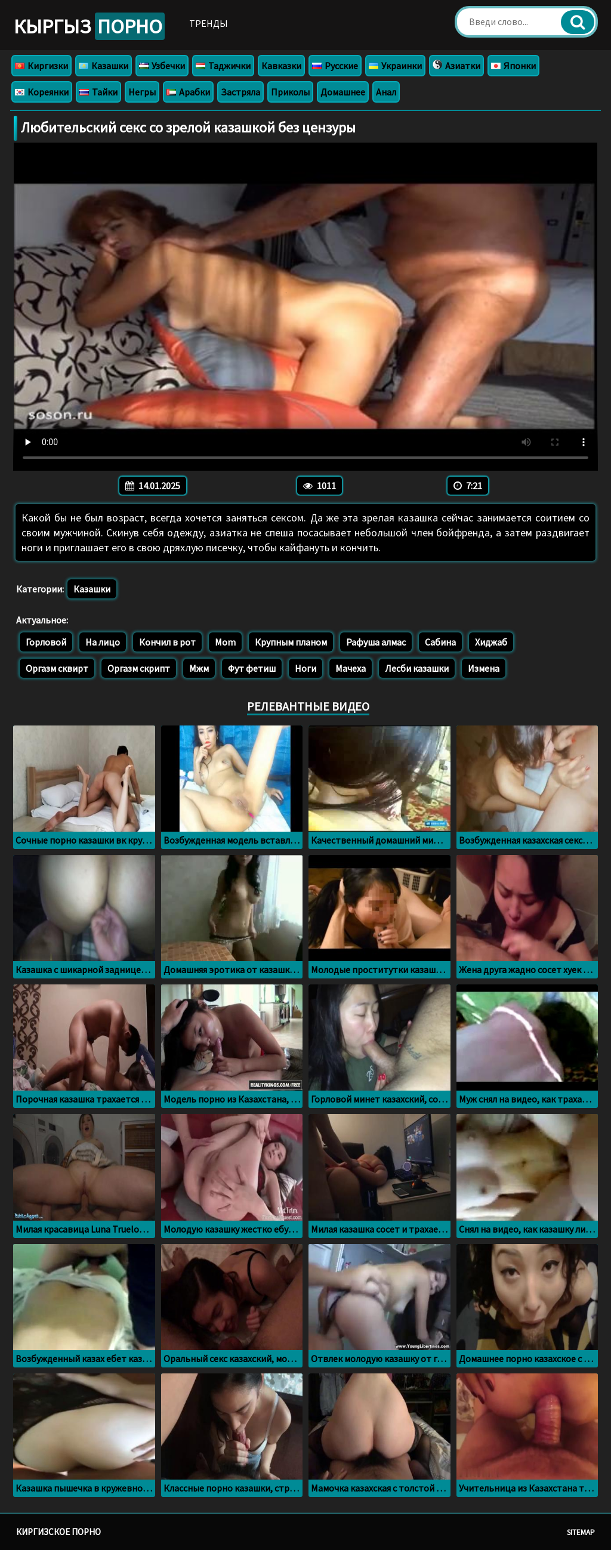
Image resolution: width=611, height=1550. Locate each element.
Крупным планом (291, 642)
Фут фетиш (252, 668)
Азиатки (456, 66)
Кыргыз (89, 26)
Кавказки (281, 66)
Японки (513, 66)
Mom (225, 642)
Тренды (208, 23)
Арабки (188, 92)
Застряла (240, 92)
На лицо (102, 642)
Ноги (305, 668)
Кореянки (42, 92)
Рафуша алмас (376, 642)
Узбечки (162, 66)
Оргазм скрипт (138, 668)
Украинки (395, 66)
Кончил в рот (167, 642)
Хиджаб (491, 642)
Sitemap (581, 1532)
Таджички (223, 66)
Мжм (199, 668)
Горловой (46, 642)
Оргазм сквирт (57, 668)
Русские (335, 66)
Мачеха (350, 668)
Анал (386, 92)
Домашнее (342, 92)
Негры (142, 92)
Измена (483, 668)
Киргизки (41, 66)
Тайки (98, 92)
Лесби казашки (417, 668)
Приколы (290, 92)
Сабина (440, 642)
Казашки (103, 66)
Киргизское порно (58, 1531)
